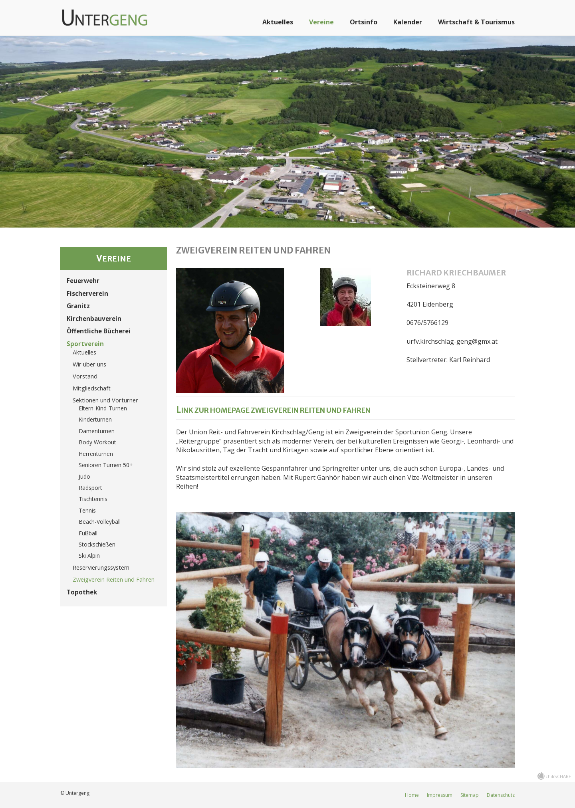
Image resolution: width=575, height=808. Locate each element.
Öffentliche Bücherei (99, 331)
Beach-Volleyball (100, 521)
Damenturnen (97, 431)
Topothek (82, 592)
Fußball (88, 533)
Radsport (90, 487)
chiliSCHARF (558, 776)
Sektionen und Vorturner (105, 400)
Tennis (87, 510)
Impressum (439, 795)
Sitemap (469, 795)
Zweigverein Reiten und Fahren (114, 579)
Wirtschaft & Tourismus (476, 22)
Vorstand (85, 376)
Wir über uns (89, 364)
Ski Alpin (89, 555)
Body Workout (97, 442)
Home (412, 795)
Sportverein (85, 344)
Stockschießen (97, 544)
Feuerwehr (83, 281)
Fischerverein (87, 293)
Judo (84, 476)
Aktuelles (277, 22)
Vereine (321, 22)
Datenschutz (501, 795)
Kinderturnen (95, 419)
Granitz (78, 306)
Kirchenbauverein (94, 319)
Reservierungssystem (101, 567)
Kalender (407, 22)
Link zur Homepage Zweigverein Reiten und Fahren (273, 410)
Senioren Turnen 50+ (106, 465)
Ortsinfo (363, 22)
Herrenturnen (96, 453)
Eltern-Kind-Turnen (103, 408)
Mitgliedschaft (92, 388)
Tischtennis (93, 499)
